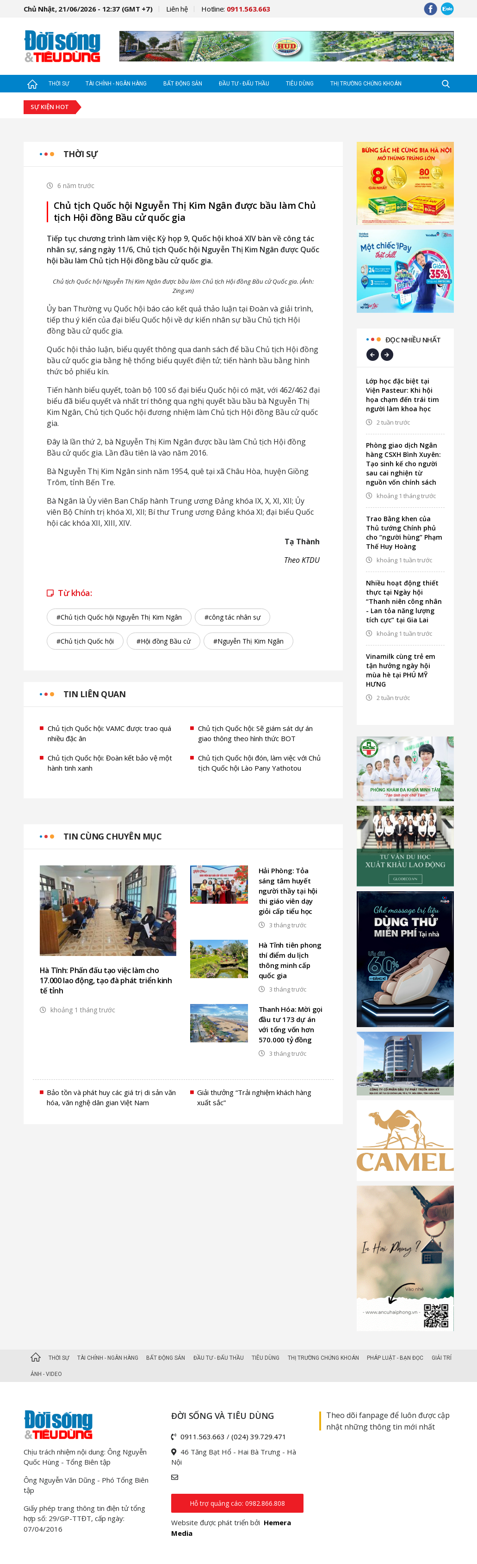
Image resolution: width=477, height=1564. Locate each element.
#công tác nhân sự (232, 617)
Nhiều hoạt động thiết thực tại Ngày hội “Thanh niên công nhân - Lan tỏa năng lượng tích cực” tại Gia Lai (404, 601)
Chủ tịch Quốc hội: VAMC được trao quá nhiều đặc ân (109, 733)
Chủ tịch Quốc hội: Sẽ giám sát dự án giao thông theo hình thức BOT (255, 733)
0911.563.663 (202, 1436)
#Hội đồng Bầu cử (163, 641)
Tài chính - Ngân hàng (116, 83)
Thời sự (59, 83)
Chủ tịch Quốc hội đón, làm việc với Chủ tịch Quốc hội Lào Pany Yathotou (259, 763)
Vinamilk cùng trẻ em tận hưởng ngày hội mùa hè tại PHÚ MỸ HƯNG (400, 670)
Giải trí (442, 1358)
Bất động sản (182, 83)
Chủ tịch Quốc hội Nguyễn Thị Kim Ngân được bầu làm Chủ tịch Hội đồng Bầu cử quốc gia (185, 212)
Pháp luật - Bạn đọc (395, 1358)
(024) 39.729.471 (258, 1436)
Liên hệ (176, 8)
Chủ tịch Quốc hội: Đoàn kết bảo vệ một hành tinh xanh (110, 763)
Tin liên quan (94, 694)
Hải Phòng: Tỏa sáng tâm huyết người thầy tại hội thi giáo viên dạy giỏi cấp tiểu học (288, 891)
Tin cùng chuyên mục (112, 836)
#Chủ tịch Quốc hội (85, 641)
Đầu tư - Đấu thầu (244, 83)
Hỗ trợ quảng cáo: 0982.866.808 (237, 1503)
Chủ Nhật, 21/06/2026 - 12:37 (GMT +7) (88, 8)
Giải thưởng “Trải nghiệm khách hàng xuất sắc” (254, 1098)
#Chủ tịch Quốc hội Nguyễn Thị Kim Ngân (119, 617)
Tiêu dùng (300, 83)
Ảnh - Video (46, 1374)
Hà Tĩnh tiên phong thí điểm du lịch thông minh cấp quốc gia (290, 960)
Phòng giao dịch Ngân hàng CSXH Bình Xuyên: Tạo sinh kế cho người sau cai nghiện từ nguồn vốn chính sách (403, 464)
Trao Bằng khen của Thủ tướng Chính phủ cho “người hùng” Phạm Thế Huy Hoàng (404, 532)
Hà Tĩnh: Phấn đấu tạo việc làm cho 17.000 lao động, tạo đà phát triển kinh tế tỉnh (106, 980)
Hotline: (235, 8)
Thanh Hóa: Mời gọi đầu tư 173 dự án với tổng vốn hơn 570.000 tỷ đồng (290, 1024)
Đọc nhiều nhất (413, 339)
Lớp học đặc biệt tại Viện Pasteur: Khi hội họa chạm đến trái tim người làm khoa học (402, 395)
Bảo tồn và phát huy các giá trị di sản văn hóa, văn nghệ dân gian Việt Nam (111, 1098)
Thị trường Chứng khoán (366, 83)
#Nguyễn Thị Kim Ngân (248, 641)
